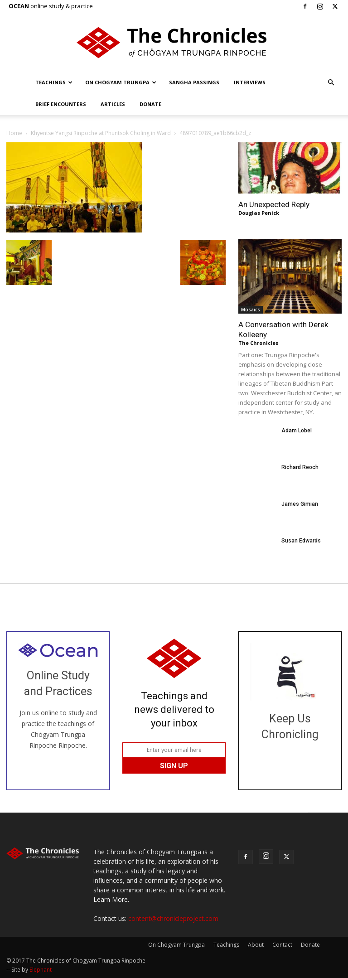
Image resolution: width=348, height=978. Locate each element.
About (256, 945)
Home (14, 133)
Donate (150, 104)
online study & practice (51, 6)
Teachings (53, 82)
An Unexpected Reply (273, 204)
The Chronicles (258, 342)
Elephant (40, 969)
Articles (113, 104)
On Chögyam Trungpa (120, 82)
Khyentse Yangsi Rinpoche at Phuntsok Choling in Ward (101, 133)
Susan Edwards (301, 540)
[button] (331, 82)
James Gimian (299, 504)
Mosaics (250, 309)
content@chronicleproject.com (173, 918)
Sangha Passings (194, 82)
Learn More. (111, 899)
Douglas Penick (258, 212)
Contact (282, 945)
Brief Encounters (60, 104)
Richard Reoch (300, 467)
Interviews (250, 82)
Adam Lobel (296, 430)
